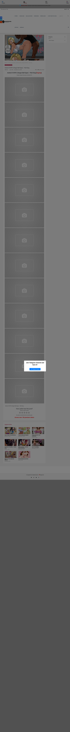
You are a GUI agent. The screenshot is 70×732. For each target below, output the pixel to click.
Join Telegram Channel (35, 369)
